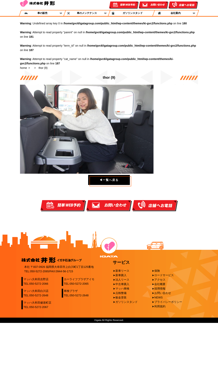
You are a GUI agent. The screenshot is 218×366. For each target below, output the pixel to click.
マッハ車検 (122, 331)
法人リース (122, 322)
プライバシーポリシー (168, 345)
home (23, 67)
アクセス (159, 322)
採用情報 (159, 331)
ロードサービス (164, 318)
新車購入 (121, 318)
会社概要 (159, 327)
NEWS (158, 340)
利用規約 (159, 349)
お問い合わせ (162, 336)
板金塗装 (121, 340)
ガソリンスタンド (131, 13)
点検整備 (121, 336)
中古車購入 (122, 327)
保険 (157, 313)
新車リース (122, 313)
